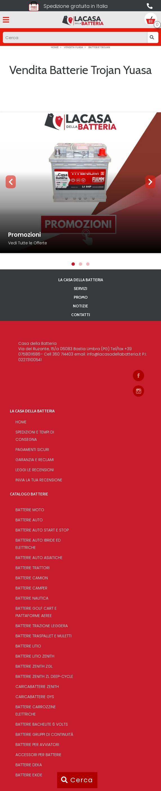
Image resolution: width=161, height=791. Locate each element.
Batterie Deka (28, 765)
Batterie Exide (28, 775)
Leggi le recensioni (34, 470)
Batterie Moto (29, 510)
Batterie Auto (29, 520)
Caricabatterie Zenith (37, 686)
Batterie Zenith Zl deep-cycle (44, 676)
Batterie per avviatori (37, 744)
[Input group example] (75, 37)
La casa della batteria (80, 280)
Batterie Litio (28, 646)
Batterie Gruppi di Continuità (44, 734)
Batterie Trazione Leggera (41, 626)
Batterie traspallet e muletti (43, 636)
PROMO (81, 297)
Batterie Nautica (31, 598)
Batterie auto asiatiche (38, 557)
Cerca (77, 780)
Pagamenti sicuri (32, 449)
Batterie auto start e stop (42, 530)
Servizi (80, 288)
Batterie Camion (31, 578)
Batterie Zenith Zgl (34, 666)
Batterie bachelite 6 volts (41, 724)
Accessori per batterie (38, 755)
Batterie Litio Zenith (34, 656)
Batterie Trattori (32, 568)
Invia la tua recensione (38, 480)
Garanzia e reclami (34, 459)
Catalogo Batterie (29, 494)
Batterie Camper (31, 588)
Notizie (80, 306)
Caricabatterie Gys (34, 697)
